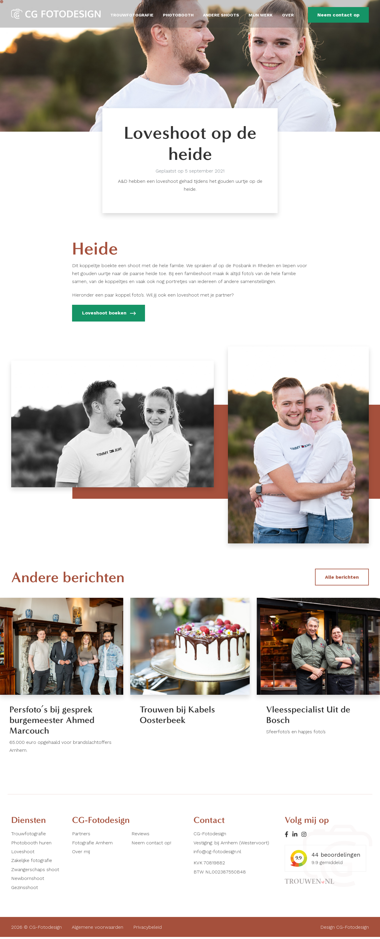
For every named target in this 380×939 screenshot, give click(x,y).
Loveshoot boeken (109, 313)
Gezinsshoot (24, 889)
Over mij (81, 853)
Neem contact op (338, 15)
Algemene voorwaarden (97, 929)
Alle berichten (342, 577)
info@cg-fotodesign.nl (217, 853)
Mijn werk (261, 15)
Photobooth (178, 15)
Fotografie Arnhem (92, 844)
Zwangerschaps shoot (35, 871)
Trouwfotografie (132, 15)
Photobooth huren (31, 844)
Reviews (140, 835)
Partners (81, 835)
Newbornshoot (27, 880)
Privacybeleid (147, 929)
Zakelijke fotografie (31, 862)
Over (288, 15)
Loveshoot (22, 853)
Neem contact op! (151, 844)
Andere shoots (221, 15)
